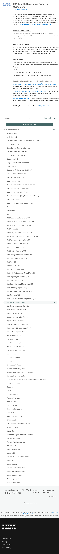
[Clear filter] (30, 118)
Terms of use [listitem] (6, 545)
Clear (53, 129)
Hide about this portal (20, 9)
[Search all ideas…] (16, 118)
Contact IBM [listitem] (6, 539)
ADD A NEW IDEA (29, 124)
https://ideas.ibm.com (44, 25)
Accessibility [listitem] (6, 548)
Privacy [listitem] (4, 542)
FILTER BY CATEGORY (11, 129)
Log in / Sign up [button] (50, 118)
